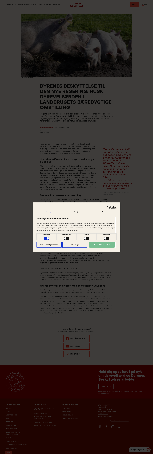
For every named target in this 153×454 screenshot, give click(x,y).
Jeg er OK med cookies (102, 245)
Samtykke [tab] (49, 212)
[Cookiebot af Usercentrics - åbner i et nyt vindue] (108, 207)
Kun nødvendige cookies (49, 245)
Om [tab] (103, 212)
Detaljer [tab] (76, 212)
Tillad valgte (75, 245)
